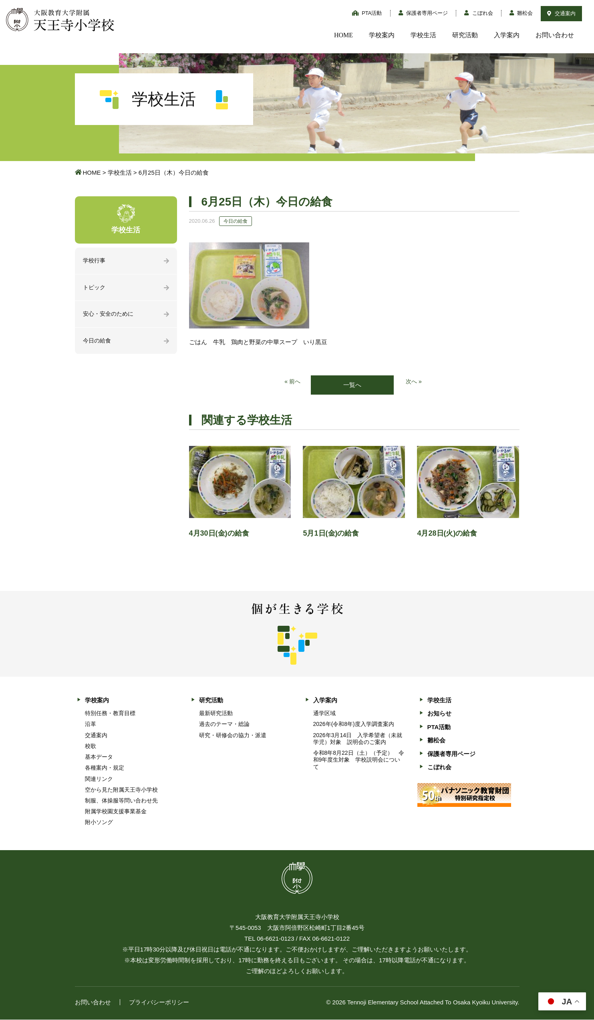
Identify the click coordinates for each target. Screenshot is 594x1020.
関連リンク (99, 779)
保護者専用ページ (423, 13)
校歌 (90, 746)
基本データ (99, 757)
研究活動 (465, 35)
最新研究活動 (216, 714)
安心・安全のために (110, 315)
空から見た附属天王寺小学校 (121, 790)
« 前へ (291, 382)
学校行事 (95, 261)
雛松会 (521, 13)
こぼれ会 (478, 13)
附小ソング (99, 823)
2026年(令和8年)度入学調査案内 (353, 725)
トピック (95, 288)
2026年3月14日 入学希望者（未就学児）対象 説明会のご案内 (358, 739)
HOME (343, 35)
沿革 (90, 725)
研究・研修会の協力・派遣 (232, 735)
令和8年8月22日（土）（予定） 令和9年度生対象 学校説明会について (358, 760)
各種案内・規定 (104, 768)
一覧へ (352, 385)
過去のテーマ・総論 (224, 725)
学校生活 (423, 35)
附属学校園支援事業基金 (116, 812)
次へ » (414, 382)
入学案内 (506, 35)
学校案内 (382, 35)
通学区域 (324, 714)
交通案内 (561, 13)
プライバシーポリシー (159, 1002)
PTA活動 (367, 13)
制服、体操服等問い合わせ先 (121, 801)
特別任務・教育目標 (110, 714)
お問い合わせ (555, 35)
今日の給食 (98, 342)
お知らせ (439, 714)
